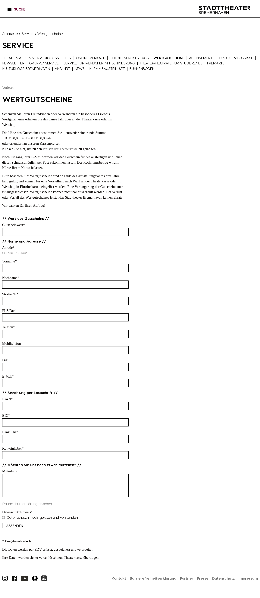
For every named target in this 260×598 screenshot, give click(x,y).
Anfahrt (62, 68)
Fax (5, 360)
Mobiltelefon (11, 343)
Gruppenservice (47, 63)
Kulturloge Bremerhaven (26, 68)
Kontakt (113, 582)
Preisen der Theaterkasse (60, 149)
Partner (184, 582)
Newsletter (17, 63)
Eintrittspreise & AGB (130, 58)
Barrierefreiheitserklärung (148, 582)
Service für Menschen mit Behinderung (103, 63)
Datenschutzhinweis (17, 516)
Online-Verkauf (91, 58)
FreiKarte (221, 63)
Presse (200, 582)
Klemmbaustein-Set (108, 68)
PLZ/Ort (9, 311)
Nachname (10, 278)
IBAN (7, 399)
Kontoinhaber (13, 448)
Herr (21, 253)
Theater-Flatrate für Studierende (176, 63)
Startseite (10, 33)
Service (28, 33)
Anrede (8, 247)
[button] (9, 11)
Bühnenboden (143, 68)
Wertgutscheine (169, 58)
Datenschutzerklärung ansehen (27, 507)
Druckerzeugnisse (237, 58)
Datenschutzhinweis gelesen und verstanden (40, 521)
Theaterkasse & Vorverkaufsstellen (37, 58)
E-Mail (8, 376)
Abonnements (203, 58)
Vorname (9, 261)
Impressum (247, 582)
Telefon (8, 327)
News (80, 68)
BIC (6, 415)
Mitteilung (9, 471)
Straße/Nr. (10, 294)
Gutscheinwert (13, 225)
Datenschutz (221, 582)
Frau (8, 253)
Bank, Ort (10, 432)
